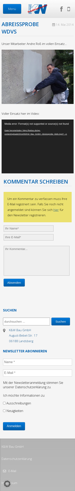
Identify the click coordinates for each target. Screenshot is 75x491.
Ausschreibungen (17, 403)
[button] (7, 484)
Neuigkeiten (13, 411)
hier (56, 210)
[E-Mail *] (37, 372)
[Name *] (37, 362)
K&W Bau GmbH (13, 447)
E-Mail (12, 471)
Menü (12, 9)
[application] (38, 146)
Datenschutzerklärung (17, 459)
